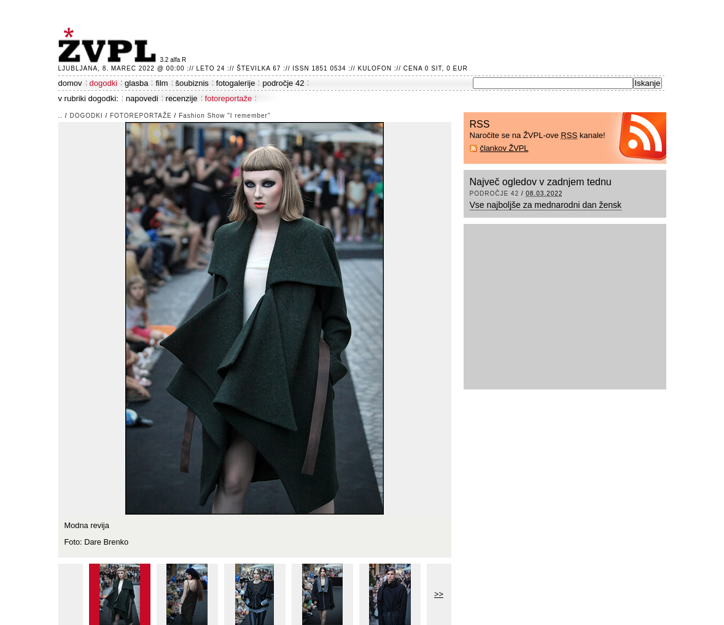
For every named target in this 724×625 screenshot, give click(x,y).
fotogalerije (235, 83)
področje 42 (283, 83)
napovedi (142, 98)
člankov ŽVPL (504, 148)
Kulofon (375, 68)
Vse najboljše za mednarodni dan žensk (546, 205)
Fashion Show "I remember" (224, 115)
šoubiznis (192, 83)
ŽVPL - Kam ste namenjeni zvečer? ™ (109, 45)
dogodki (104, 83)
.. (60, 115)
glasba (136, 83)
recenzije (182, 98)
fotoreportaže (228, 98)
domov (70, 83)
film (161, 83)
